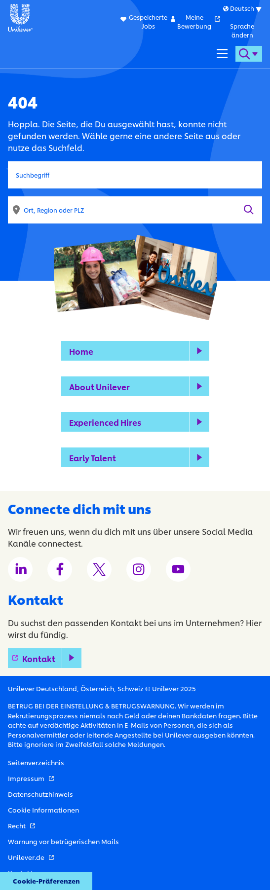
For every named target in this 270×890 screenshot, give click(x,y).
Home (81, 351)
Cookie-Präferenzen (46, 880)
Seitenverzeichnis (36, 762)
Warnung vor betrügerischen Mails (63, 841)
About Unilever (99, 386)
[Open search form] (248, 54)
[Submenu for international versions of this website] (242, 21)
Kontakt (51, 658)
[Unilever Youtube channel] (178, 569)
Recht (21, 825)
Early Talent (92, 457)
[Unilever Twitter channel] (99, 569)
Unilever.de (31, 857)
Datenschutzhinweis (40, 793)
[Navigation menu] (222, 54)
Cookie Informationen (43, 809)
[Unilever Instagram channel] (138, 569)
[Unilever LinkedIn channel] (20, 569)
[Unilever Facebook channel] (59, 569)
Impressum (31, 778)
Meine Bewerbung (198, 21)
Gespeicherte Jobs (148, 21)
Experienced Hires (105, 422)
